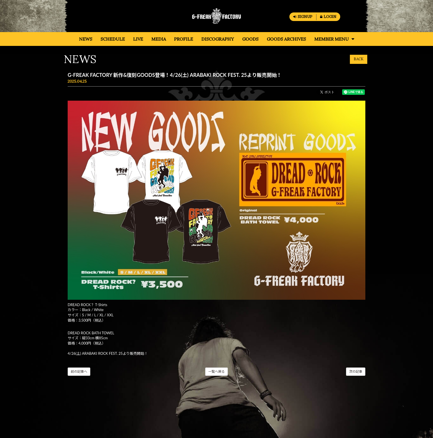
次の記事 (355, 371)
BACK (358, 59)
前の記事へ (79, 371)
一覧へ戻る (216, 371)
